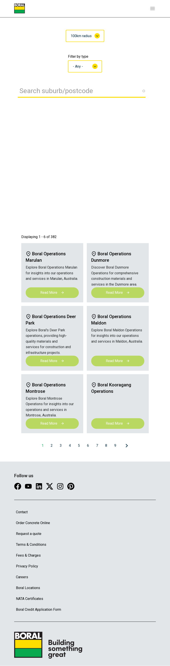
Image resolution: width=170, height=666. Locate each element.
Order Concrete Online (33, 523)
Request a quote (28, 534)
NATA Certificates (29, 599)
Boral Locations (28, 588)
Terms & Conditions (31, 544)
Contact (22, 512)
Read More (52, 292)
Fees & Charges (28, 555)
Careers (22, 577)
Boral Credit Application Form (38, 609)
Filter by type (78, 56)
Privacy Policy (27, 566)
